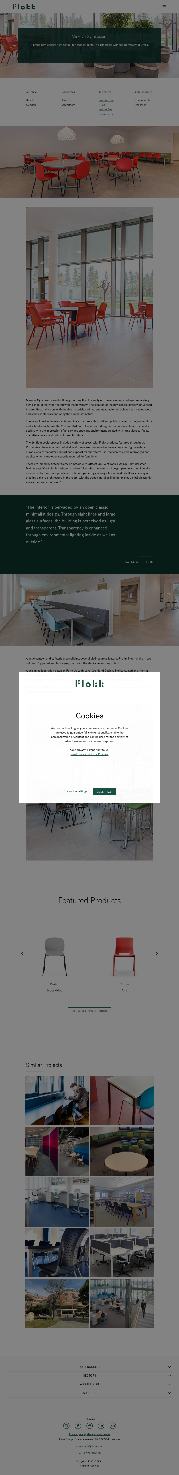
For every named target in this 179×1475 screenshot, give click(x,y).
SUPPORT (127, 1393)
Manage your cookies (98, 1434)
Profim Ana (105, 109)
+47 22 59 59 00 (91, 1453)
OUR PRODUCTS (125, 1367)
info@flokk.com (93, 1446)
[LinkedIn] (101, 1425)
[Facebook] (78, 1425)
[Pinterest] (89, 1425)
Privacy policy (77, 1434)
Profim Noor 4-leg (106, 102)
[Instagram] (66, 1425)
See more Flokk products (89, 1011)
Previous (22, 953)
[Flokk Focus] (112, 1425)
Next (156, 953)
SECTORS (127, 1376)
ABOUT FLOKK (126, 1384)
